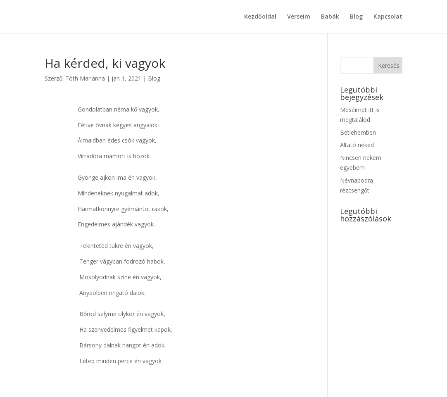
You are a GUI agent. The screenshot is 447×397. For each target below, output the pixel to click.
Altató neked (357, 145)
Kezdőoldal (260, 17)
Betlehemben (358, 132)
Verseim (298, 17)
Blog (356, 17)
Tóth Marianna (85, 78)
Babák (330, 17)
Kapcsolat (387, 17)
